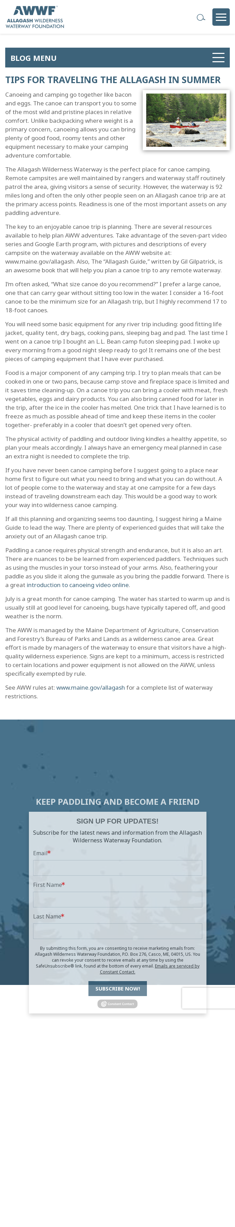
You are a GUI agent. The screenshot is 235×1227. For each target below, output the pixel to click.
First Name (47, 935)
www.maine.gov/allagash (90, 687)
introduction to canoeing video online (78, 585)
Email (40, 904)
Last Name (47, 967)
